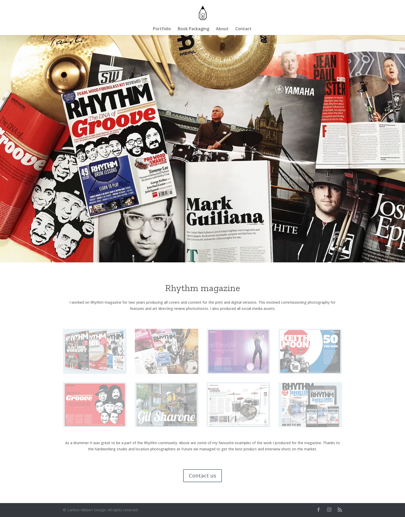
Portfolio (162, 29)
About (222, 29)
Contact (243, 29)
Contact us (202, 475)
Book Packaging (193, 29)
